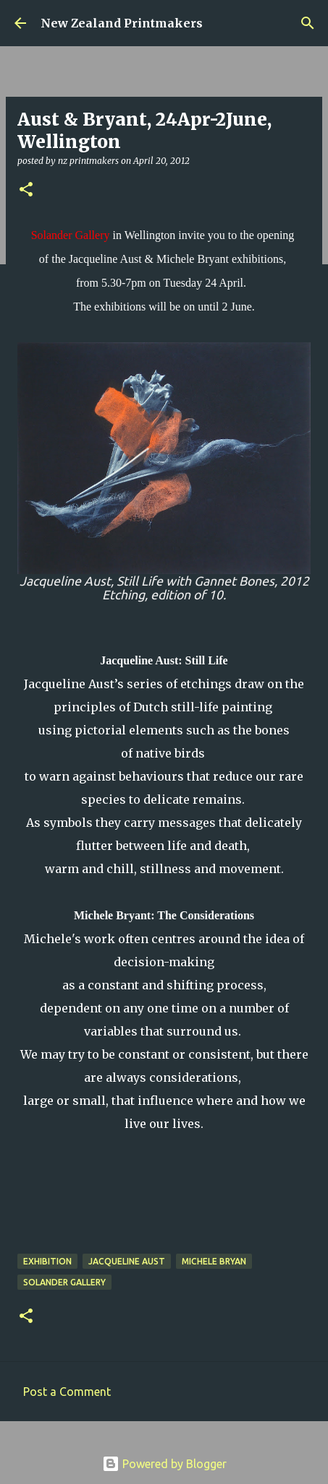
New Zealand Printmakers (122, 23)
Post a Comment (67, 1391)
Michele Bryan (214, 1261)
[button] (26, 190)
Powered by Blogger (164, 1463)
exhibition (47, 1261)
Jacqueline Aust (126, 1261)
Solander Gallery (64, 1282)
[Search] (307, 23)
